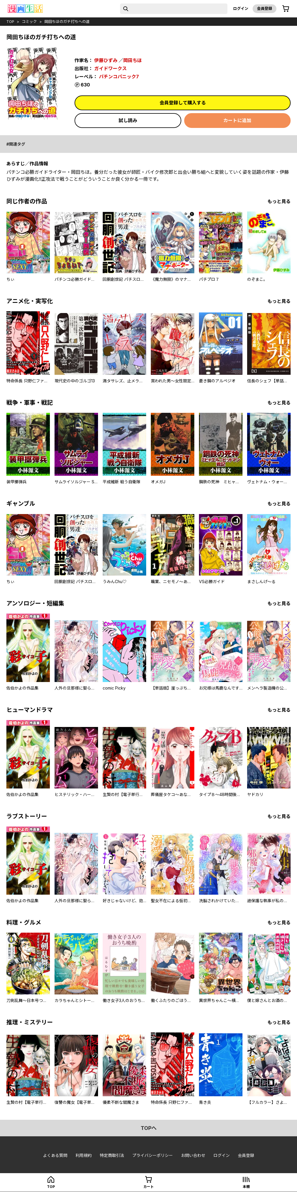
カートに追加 (237, 120)
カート (148, 1186)
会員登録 (264, 8)
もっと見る (279, 201)
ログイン (240, 8)
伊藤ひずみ (105, 60)
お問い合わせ (193, 1155)
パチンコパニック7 (119, 76)
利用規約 (83, 1155)
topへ (149, 1128)
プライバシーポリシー (152, 1155)
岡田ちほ (132, 60)
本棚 (246, 1186)
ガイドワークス (110, 68)
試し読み (128, 120)
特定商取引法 (112, 1155)
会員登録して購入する (183, 103)
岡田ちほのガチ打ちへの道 (67, 21)
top (10, 21)
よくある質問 (55, 1155)
